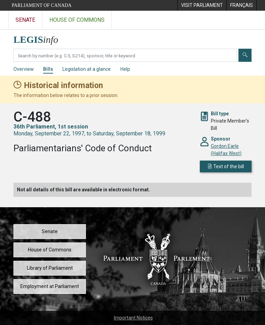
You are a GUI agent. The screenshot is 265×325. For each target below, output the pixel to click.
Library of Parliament (50, 268)
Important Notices (133, 318)
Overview (23, 69)
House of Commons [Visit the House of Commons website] (77, 20)
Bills (48, 69)
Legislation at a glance (86, 69)
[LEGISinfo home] (39, 38)
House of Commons (49, 249)
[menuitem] (201, 5)
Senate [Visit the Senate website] (25, 20)
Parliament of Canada (41, 5)
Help (125, 69)
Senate (50, 231)
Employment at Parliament (49, 286)
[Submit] (245, 55)
